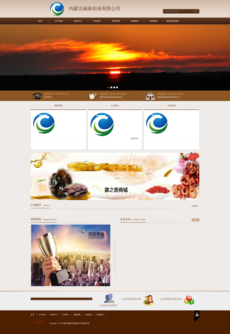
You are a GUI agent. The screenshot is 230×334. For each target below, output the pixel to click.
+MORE (195, 206)
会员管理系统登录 (131, 299)
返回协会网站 (172, 21)
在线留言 (135, 21)
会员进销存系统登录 (171, 299)
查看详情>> (135, 139)
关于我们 (59, 21)
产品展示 (97, 21)
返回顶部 (197, 316)
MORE (195, 220)
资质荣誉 (116, 21)
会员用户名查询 (108, 305)
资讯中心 (78, 21)
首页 (40, 21)
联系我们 (154, 21)
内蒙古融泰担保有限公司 (94, 8)
